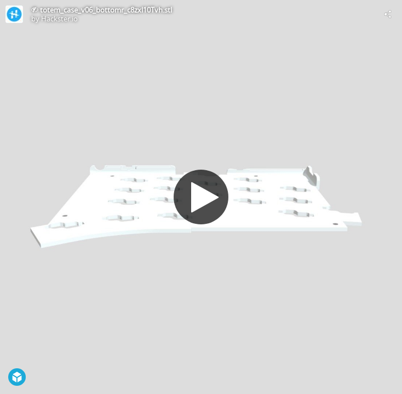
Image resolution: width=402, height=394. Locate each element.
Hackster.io (59, 19)
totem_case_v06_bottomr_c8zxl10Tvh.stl (106, 10)
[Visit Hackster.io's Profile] (14, 14)
